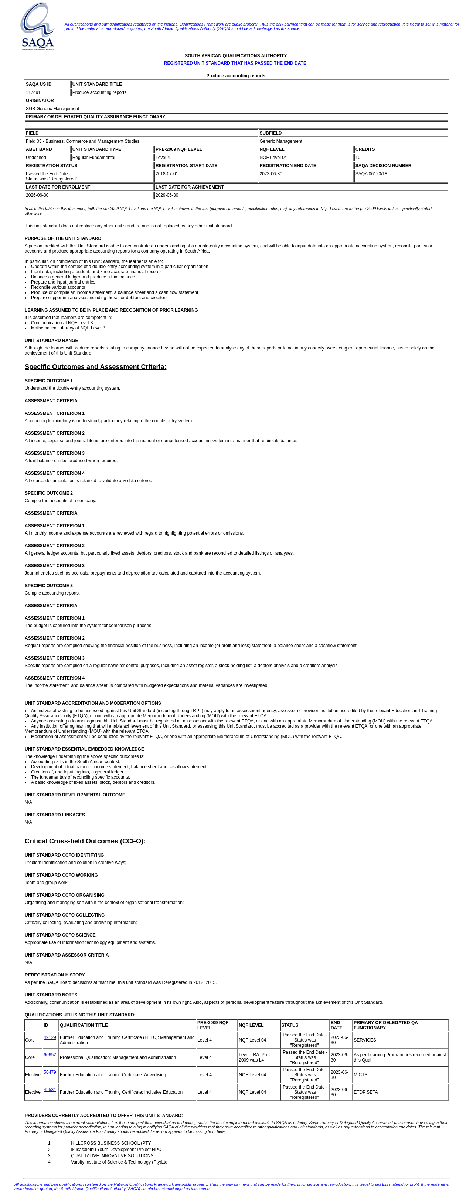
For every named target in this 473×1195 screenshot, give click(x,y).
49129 (50, 1037)
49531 (50, 1089)
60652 (50, 1054)
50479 (50, 1072)
